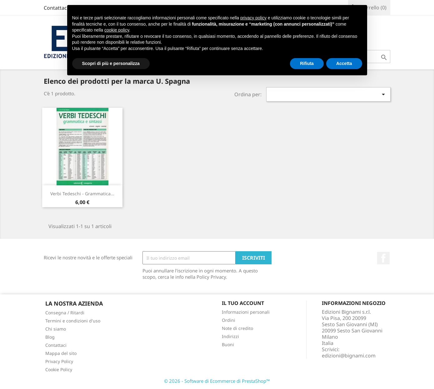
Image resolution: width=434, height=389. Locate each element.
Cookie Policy (58, 369)
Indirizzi (230, 336)
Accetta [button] (344, 63)
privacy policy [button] (253, 17)
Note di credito (237, 328)
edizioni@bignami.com (349, 355)
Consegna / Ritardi (64, 313)
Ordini (228, 320)
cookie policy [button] (116, 29)
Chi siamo (55, 329)
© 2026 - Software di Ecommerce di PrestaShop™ (217, 381)
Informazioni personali (246, 312)
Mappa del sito (61, 353)
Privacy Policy (59, 361)
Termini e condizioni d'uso (72, 321)
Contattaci (56, 7)
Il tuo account (243, 303)
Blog (50, 337)
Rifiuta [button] (307, 63)
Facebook (383, 258)
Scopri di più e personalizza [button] (111, 63)
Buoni (228, 344)
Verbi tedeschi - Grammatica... (82, 194)
